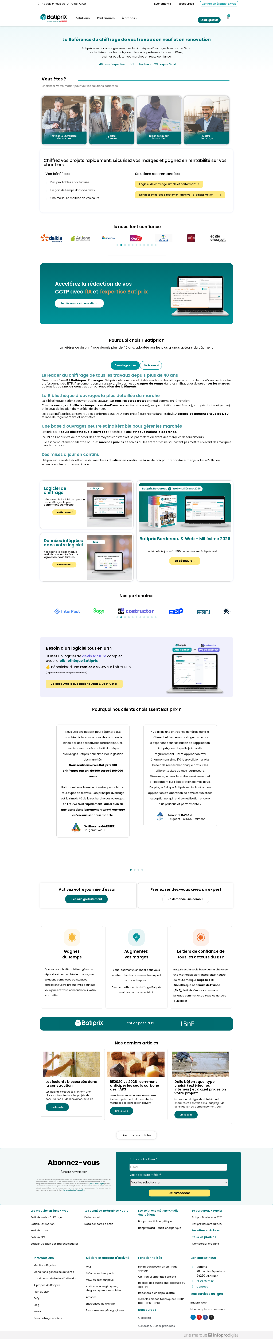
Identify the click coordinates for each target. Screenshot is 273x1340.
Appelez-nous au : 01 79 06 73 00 (64, 4)
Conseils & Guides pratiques (156, 1326)
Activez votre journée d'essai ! (88, 889)
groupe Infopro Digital (96, 1184)
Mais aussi (151, 365)
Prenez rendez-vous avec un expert (185, 889)
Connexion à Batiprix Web (219, 4)
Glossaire (144, 1318)
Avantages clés (125, 365)
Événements (162, 4)
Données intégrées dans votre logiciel (63, 543)
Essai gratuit (209, 20)
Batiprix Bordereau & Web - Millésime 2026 (184, 539)
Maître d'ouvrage (206, 137)
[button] (169, 184)
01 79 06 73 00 (205, 1281)
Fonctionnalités (150, 1258)
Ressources (186, 4)
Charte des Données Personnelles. (74, 1190)
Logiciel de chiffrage (55, 490)
